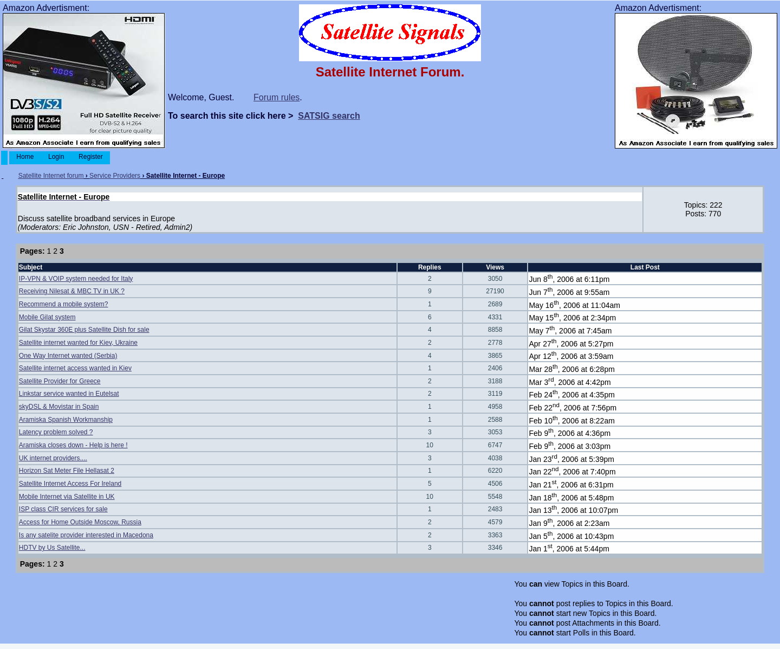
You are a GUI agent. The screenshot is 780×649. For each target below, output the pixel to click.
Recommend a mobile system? (63, 304)
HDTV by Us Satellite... (52, 547)
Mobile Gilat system (47, 317)
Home (25, 156)
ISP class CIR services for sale (63, 509)
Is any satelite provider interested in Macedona (86, 535)
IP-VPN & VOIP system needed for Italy (76, 278)
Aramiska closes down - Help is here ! (73, 445)
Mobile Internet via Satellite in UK (67, 496)
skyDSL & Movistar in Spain (59, 406)
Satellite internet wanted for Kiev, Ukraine (78, 342)
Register (91, 156)
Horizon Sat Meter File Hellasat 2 (66, 470)
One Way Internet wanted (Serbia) (68, 355)
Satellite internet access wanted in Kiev (75, 368)
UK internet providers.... (53, 458)
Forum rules (276, 97)
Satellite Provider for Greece (60, 381)
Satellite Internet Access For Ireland (70, 483)
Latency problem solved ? (56, 432)
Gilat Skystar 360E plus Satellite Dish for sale (84, 329)
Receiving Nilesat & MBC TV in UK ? (72, 291)
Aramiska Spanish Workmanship (66, 419)
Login (56, 156)
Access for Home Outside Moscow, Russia (80, 522)
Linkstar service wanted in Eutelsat (69, 393)
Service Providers (114, 175)
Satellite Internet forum (51, 175)
